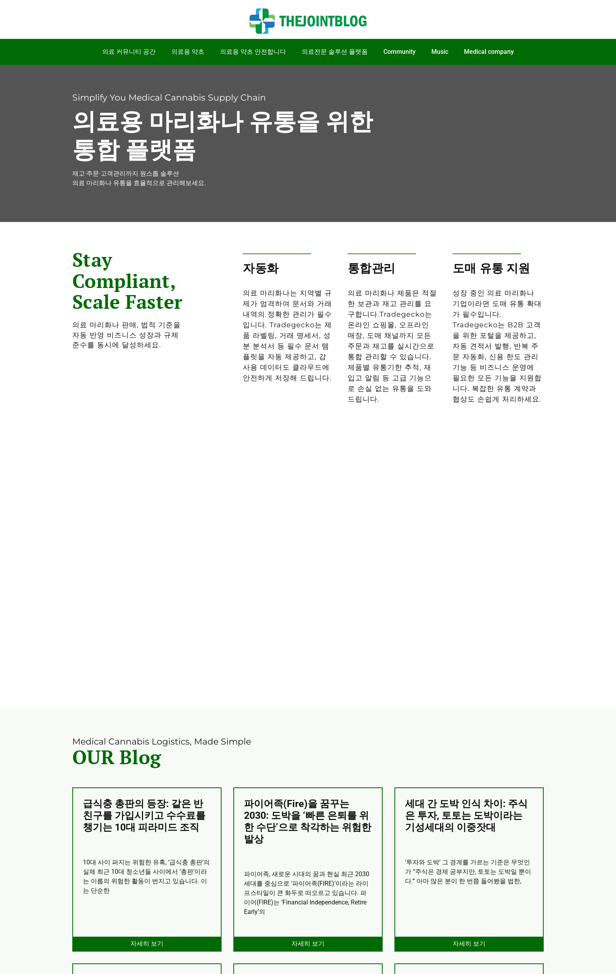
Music (439, 51)
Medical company (489, 51)
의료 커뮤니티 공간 (129, 51)
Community (399, 51)
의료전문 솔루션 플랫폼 (335, 51)
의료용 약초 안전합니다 (253, 51)
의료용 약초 (187, 51)
